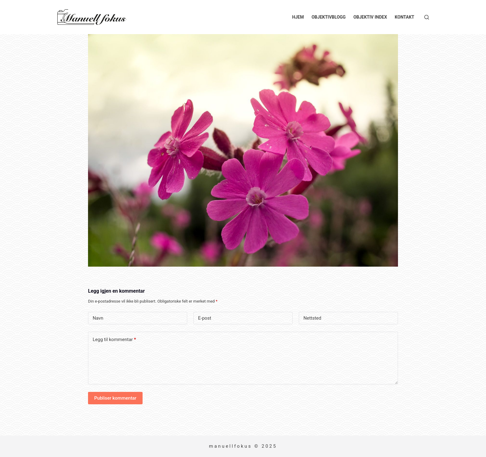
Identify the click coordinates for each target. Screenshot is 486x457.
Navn (98, 318)
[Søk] (426, 17)
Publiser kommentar (115, 398)
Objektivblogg (328, 17)
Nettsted (312, 318)
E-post (204, 318)
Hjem (298, 17)
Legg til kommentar (114, 340)
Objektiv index (370, 17)
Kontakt (404, 17)
